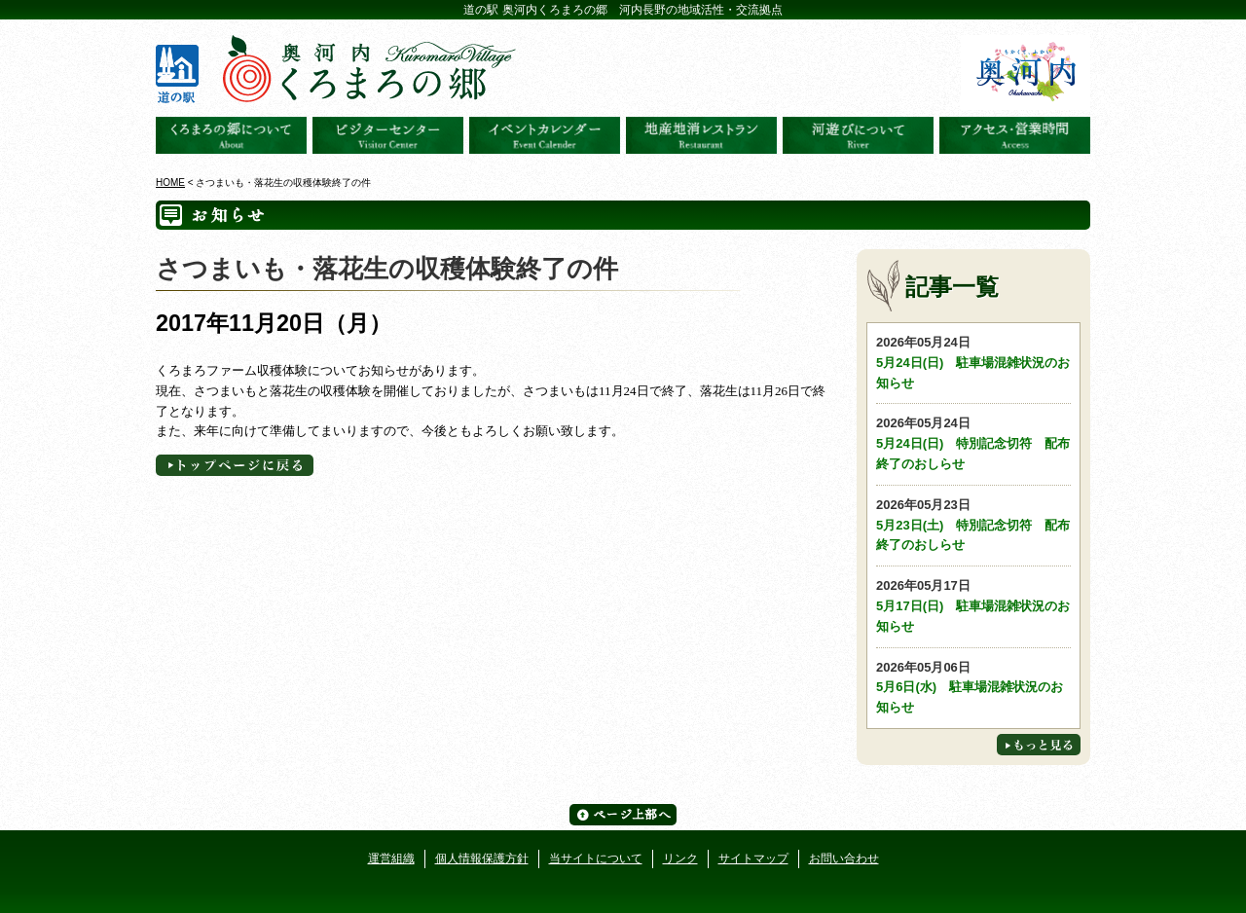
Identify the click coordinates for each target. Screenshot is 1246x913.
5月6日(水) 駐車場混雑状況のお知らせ (973, 686)
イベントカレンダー (544, 135)
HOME (170, 182)
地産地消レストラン (701, 135)
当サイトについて (595, 858)
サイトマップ (753, 858)
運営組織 (391, 858)
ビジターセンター (387, 135)
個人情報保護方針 (482, 858)
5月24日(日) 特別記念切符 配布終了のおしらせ (973, 442)
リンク (680, 858)
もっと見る (1039, 744)
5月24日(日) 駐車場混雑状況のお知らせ (973, 361)
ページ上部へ (623, 814)
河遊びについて (858, 135)
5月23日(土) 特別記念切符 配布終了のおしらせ (973, 524)
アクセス (1014, 135)
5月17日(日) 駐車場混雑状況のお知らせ (973, 605)
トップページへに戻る (234, 465)
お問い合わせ (844, 858)
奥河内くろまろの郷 (231, 135)
